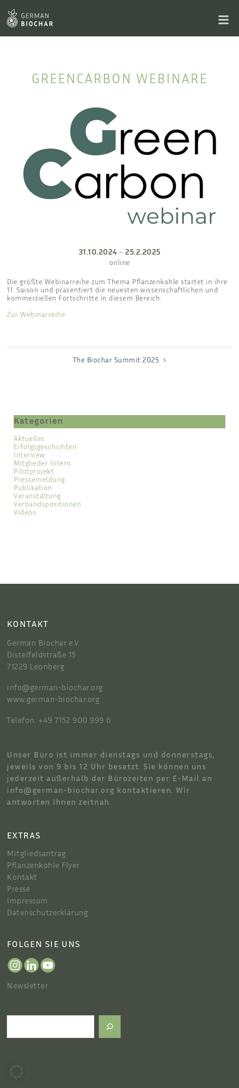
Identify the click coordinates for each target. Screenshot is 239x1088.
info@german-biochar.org (55, 688)
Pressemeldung (39, 480)
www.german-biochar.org (53, 700)
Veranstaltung (37, 497)
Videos (25, 513)
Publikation (33, 488)
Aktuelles (29, 439)
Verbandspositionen (47, 505)
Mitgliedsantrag (36, 854)
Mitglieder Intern (42, 464)
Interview (29, 456)
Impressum (27, 901)
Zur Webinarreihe (36, 315)
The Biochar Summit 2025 (116, 361)
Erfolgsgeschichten (45, 448)
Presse (18, 889)
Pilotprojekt (34, 472)
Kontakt (22, 878)
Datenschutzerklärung (47, 913)
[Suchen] (110, 1026)
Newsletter (27, 986)
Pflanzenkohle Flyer (43, 866)
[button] (16, 1071)
